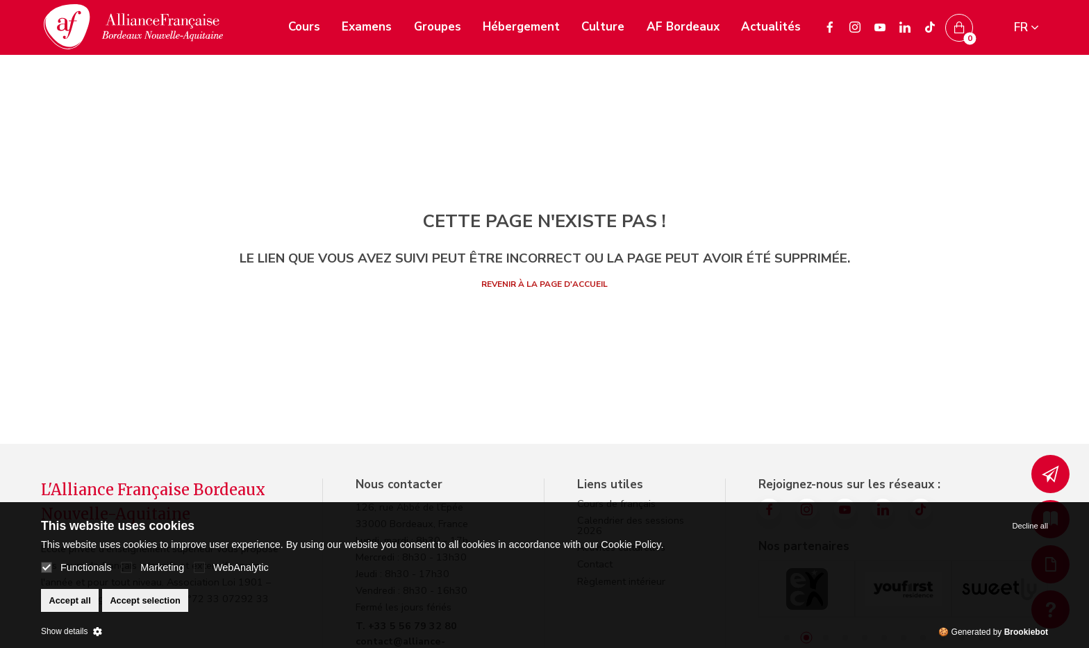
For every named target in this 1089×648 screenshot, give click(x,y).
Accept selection (145, 600)
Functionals (76, 567)
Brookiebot (1026, 632)
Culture (602, 27)
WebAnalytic (231, 567)
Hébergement (521, 27)
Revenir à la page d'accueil (544, 284)
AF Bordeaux (683, 27)
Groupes (437, 27)
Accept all (69, 600)
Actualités (771, 27)
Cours (304, 27)
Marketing (152, 567)
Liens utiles (610, 484)
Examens (367, 27)
